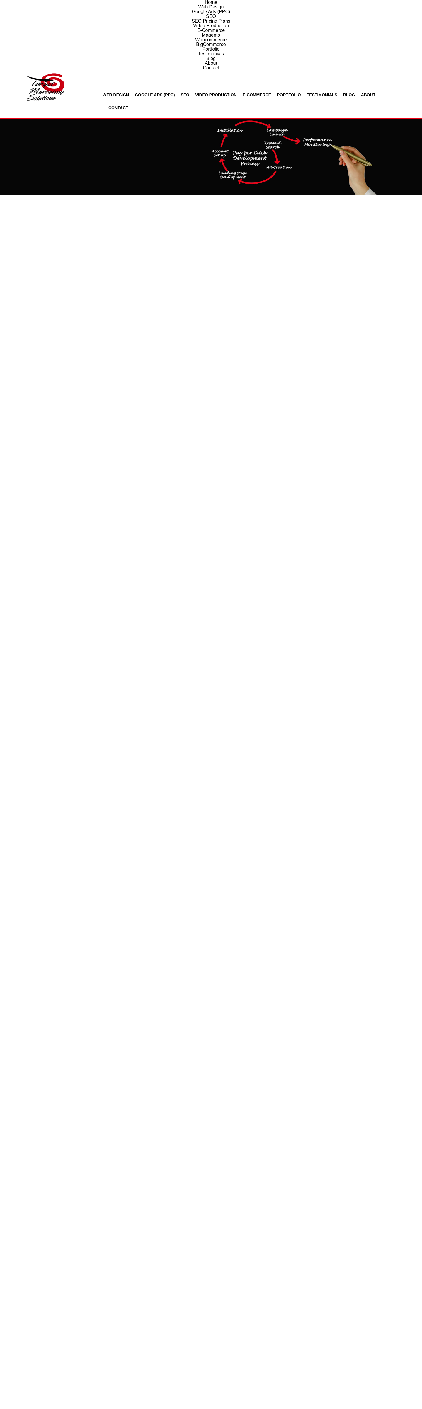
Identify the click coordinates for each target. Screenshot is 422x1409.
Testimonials (318, 24)
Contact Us (413, 492)
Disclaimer (267, 1390)
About (363, 24)
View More (210, 1064)
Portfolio (285, 24)
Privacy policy (244, 1390)
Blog (344, 24)
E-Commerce (254, 24)
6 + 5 (296, 1305)
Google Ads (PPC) (155, 24)
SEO (184, 24)
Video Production (214, 24)
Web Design (118, 24)
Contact (386, 24)
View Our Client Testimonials (205, 1101)
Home (311, 123)
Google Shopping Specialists (357, 444)
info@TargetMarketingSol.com (198, 1351)
